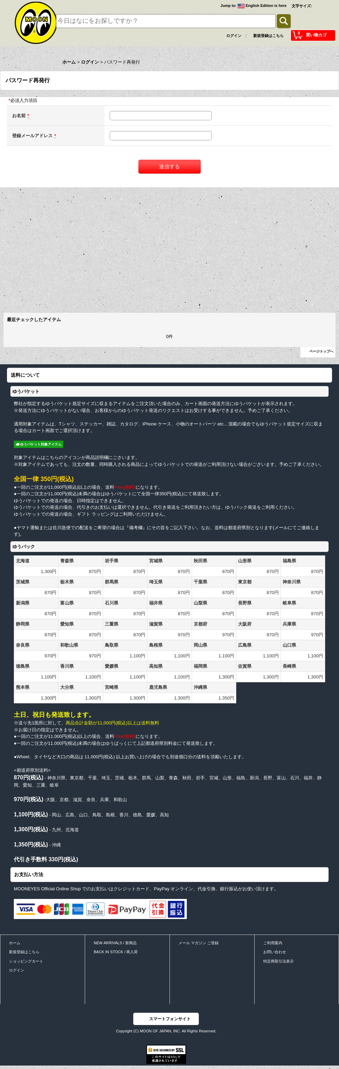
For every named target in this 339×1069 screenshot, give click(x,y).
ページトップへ (321, 351)
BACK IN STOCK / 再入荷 (116, 952)
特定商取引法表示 (278, 961)
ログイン (233, 36)
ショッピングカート (26, 961)
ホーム (14, 943)
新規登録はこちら (268, 36)
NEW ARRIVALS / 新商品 (115, 943)
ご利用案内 (272, 943)
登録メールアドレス (32, 135)
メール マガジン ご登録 (198, 943)
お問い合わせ (274, 952)
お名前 (19, 115)
